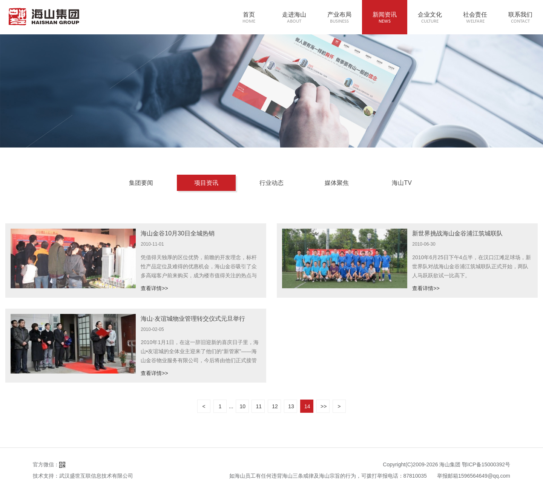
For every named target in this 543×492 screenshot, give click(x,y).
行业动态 (271, 183)
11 (259, 406)
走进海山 (294, 18)
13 (291, 406)
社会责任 (475, 18)
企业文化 (429, 18)
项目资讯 (206, 183)
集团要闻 (141, 183)
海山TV (401, 183)
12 (275, 406)
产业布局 (339, 18)
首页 (249, 18)
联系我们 (520, 18)
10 (243, 406)
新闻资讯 (384, 18)
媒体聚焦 (337, 183)
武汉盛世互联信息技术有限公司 (96, 476)
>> (324, 406)
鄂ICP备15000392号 (486, 464)
